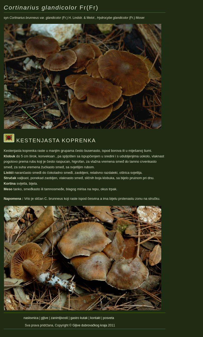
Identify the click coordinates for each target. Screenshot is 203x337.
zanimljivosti (59, 318)
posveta (108, 318)
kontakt (95, 318)
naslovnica (31, 318)
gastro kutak (78, 318)
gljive (44, 318)
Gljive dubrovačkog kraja (90, 325)
